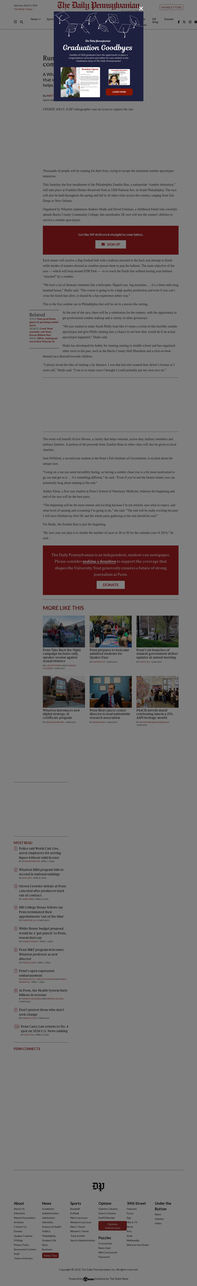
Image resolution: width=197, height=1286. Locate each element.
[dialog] (98, 643)
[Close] (141, 8)
